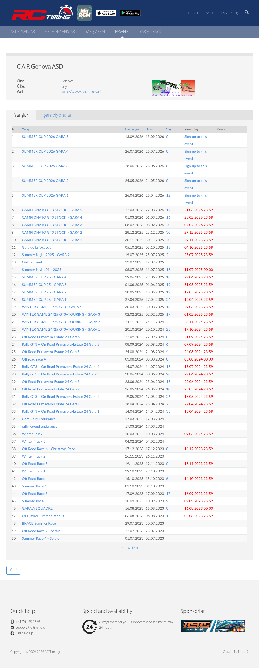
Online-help (24, 633)
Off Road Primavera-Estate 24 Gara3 (51, 381)
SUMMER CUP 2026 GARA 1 (45, 195)
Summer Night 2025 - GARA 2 (46, 254)
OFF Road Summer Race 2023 (46, 516)
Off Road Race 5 (35, 463)
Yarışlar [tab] (21, 115)
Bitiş (149, 129)
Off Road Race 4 (35, 478)
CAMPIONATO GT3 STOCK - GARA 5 (52, 210)
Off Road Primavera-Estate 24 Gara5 (51, 351)
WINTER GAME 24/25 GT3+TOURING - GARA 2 (61, 322)
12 (168, 195)
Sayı (169, 129)
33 (168, 411)
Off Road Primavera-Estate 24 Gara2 (51, 389)
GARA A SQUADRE (37, 508)
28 (168, 374)
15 (168, 247)
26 (168, 396)
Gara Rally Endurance (38, 419)
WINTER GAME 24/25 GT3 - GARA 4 (52, 307)
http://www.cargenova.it (81, 92)
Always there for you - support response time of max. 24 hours (128, 625)
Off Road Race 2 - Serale (41, 531)
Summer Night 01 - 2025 (41, 269)
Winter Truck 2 (33, 456)
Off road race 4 (34, 359)
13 (168, 381)
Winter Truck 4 (33, 434)
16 (168, 217)
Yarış (25, 129)
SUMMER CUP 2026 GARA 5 (45, 136)
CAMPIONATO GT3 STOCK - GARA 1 (52, 240)
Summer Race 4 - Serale (40, 538)
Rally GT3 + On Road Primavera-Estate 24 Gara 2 (60, 396)
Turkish (193, 13)
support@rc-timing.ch (31, 628)
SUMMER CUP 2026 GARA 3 (45, 166)
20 (168, 225)
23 (168, 329)
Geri (13, 570)
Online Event (32, 262)
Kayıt (209, 13)
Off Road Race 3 (35, 493)
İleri (134, 548)
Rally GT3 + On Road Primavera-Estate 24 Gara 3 (60, 374)
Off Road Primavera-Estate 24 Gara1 (51, 404)
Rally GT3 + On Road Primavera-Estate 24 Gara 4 (60, 366)
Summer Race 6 (34, 486)
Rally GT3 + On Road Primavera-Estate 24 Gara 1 (60, 411)
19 (168, 284)
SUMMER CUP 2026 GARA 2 (45, 180)
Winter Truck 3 (33, 441)
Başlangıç (132, 129)
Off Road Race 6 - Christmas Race (48, 448)
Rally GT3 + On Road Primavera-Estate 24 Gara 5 (60, 344)
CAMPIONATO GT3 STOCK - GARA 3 (52, 225)
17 (168, 210)
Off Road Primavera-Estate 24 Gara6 (51, 337)
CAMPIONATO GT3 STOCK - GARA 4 (52, 217)
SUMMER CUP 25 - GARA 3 (44, 284)
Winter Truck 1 (33, 471)
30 (168, 232)
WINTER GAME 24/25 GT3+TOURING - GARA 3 (61, 314)
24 (168, 299)
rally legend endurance (39, 426)
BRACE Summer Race (39, 523)
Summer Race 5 (34, 501)
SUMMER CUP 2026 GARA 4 (45, 151)
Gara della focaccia (37, 247)
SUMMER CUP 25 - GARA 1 (44, 299)
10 (168, 389)
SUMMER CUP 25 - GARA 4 (44, 277)
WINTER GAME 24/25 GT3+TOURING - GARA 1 (61, 329)
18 (168, 269)
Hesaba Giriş (229, 13)
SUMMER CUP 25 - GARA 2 (44, 292)
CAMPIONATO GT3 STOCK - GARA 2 (52, 232)
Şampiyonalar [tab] (57, 115)
